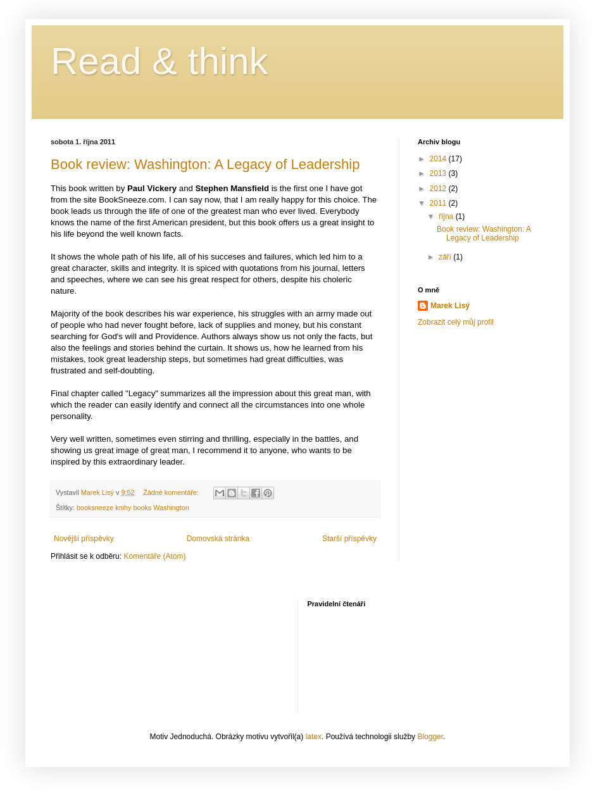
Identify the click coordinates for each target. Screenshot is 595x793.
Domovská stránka (218, 538)
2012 (439, 188)
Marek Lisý (450, 305)
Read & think (159, 61)
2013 (439, 173)
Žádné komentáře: (172, 492)
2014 (439, 158)
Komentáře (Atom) (154, 556)
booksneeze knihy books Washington (133, 507)
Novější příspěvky (84, 538)
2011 (439, 203)
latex (314, 736)
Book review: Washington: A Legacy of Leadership (205, 164)
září (446, 257)
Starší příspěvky (349, 538)
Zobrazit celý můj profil (456, 322)
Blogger (430, 736)
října (447, 216)
